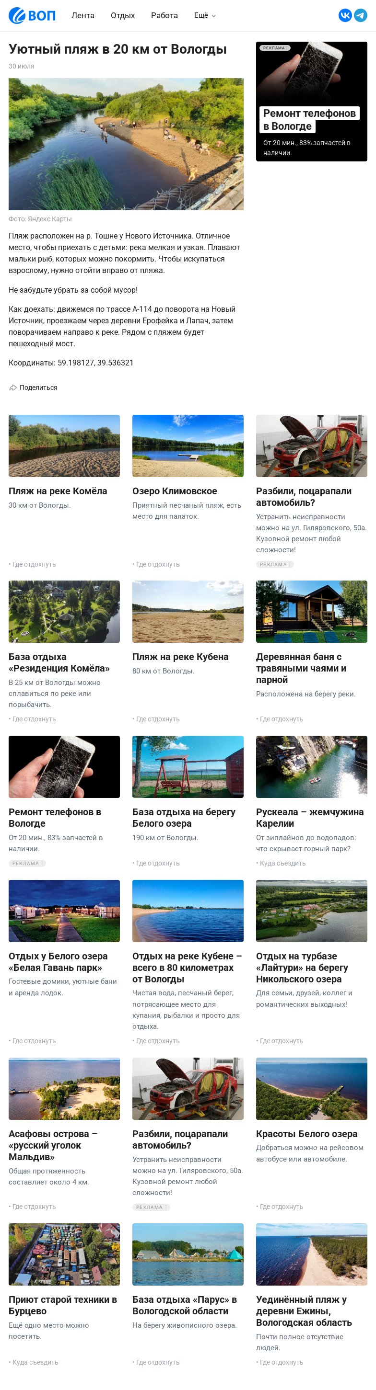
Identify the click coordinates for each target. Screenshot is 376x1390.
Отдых (123, 15)
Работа (164, 15)
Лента (82, 15)
